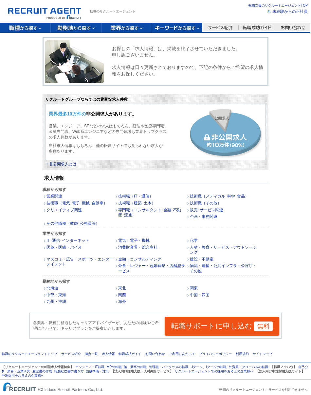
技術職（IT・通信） (135, 196)
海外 (122, 301)
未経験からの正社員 (290, 11)
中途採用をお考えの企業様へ (23, 375)
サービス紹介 (71, 354)
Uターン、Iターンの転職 (209, 367)
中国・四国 (200, 295)
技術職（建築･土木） (137, 203)
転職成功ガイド (130, 354)
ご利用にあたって (182, 354)
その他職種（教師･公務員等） (73, 223)
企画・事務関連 (203, 216)
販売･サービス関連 (206, 210)
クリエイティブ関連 (64, 210)
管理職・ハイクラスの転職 (168, 367)
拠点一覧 (91, 354)
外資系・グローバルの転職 (248, 367)
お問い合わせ (155, 354)
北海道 (52, 288)
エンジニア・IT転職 (89, 367)
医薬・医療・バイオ (64, 247)
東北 (122, 288)
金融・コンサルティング (139, 259)
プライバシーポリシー (215, 354)
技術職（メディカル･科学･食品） (219, 196)
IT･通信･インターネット (67, 240)
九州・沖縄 (56, 301)
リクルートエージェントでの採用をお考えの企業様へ (214, 371)
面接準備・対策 (97, 371)
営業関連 (54, 196)
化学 (194, 240)
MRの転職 (114, 367)
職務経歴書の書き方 (69, 371)
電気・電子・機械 (134, 240)
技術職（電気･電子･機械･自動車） (76, 203)
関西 (122, 295)
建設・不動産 (201, 259)
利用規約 (242, 354)
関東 (194, 288)
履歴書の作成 (42, 371)
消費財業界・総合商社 (137, 247)
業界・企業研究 (18, 371)
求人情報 (108, 354)
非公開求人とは (63, 164)
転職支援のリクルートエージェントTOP (278, 5)
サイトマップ (262, 354)
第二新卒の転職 (135, 367)
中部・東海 (56, 295)
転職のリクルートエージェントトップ (29, 354)
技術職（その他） (205, 203)
